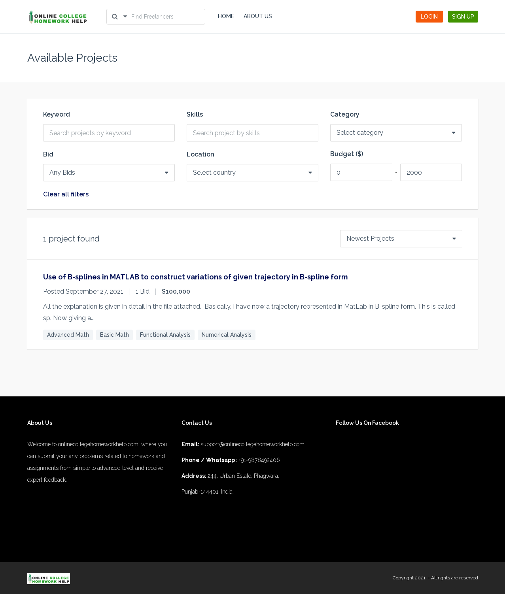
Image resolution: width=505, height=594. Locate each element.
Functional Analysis (165, 335)
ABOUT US (258, 16)
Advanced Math (68, 335)
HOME (226, 16)
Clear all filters (66, 194)
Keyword (56, 114)
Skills (195, 114)
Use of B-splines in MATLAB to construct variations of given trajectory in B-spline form (195, 277)
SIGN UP (463, 16)
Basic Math (114, 335)
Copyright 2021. (410, 578)
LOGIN (429, 16)
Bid (48, 154)
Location (200, 154)
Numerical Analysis (227, 335)
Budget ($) (346, 154)
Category (344, 114)
